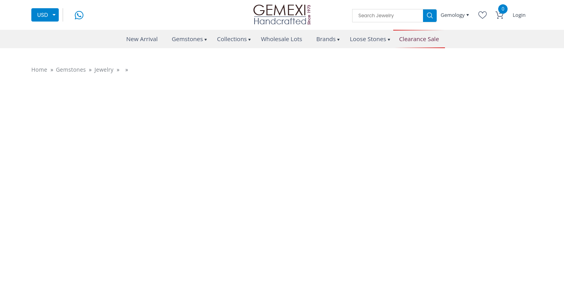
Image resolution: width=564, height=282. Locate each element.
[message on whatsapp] (79, 14)
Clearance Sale (419, 39)
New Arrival (141, 39)
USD (42, 15)
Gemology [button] (453, 14)
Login (519, 14)
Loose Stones (368, 39)
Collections (232, 39)
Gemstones (187, 39)
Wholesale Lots (281, 39)
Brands (326, 39)
